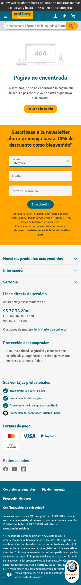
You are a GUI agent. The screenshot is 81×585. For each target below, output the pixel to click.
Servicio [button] (40, 282)
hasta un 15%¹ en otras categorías (49, 8)
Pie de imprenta (53, 490)
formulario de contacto (50, 329)
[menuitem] (55, 16)
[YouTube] (14, 470)
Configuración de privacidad (23, 508)
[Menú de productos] (6, 16)
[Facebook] (5, 470)
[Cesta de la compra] (73, 16)
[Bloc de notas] (64, 16)
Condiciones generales (19, 490)
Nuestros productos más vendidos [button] (40, 258)
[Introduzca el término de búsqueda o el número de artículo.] (34, 26)
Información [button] (40, 270)
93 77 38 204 (15, 310)
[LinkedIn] (23, 470)
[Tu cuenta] (55, 16)
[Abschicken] (40, 204)
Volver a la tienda (40, 109)
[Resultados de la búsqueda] (72, 26)
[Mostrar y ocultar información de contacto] (9, 575)
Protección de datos (17, 499)
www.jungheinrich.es (16, 528)
